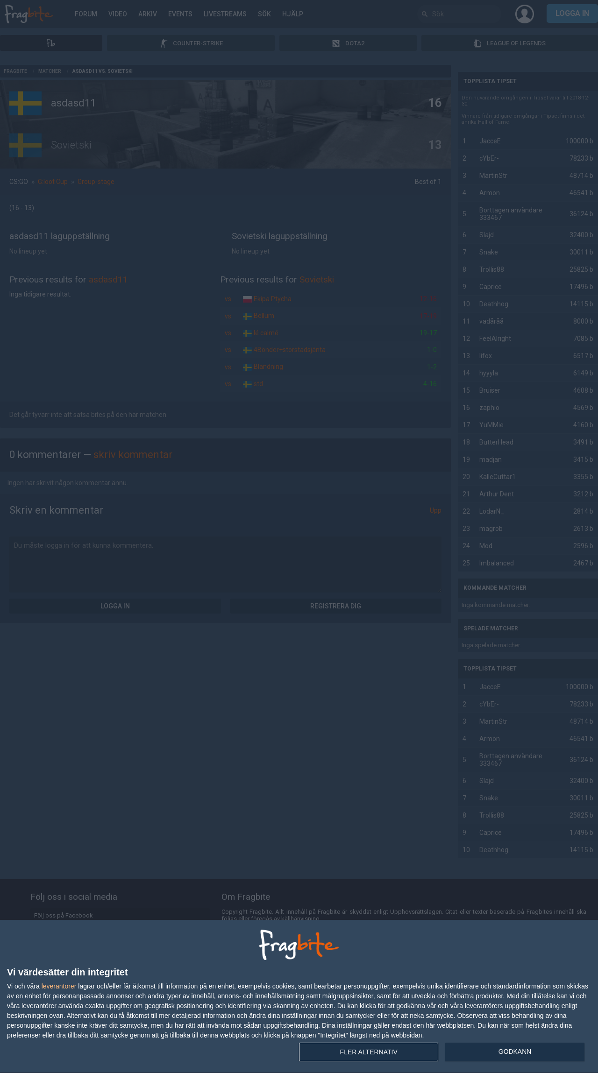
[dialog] (299, 996)
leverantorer (59, 986)
